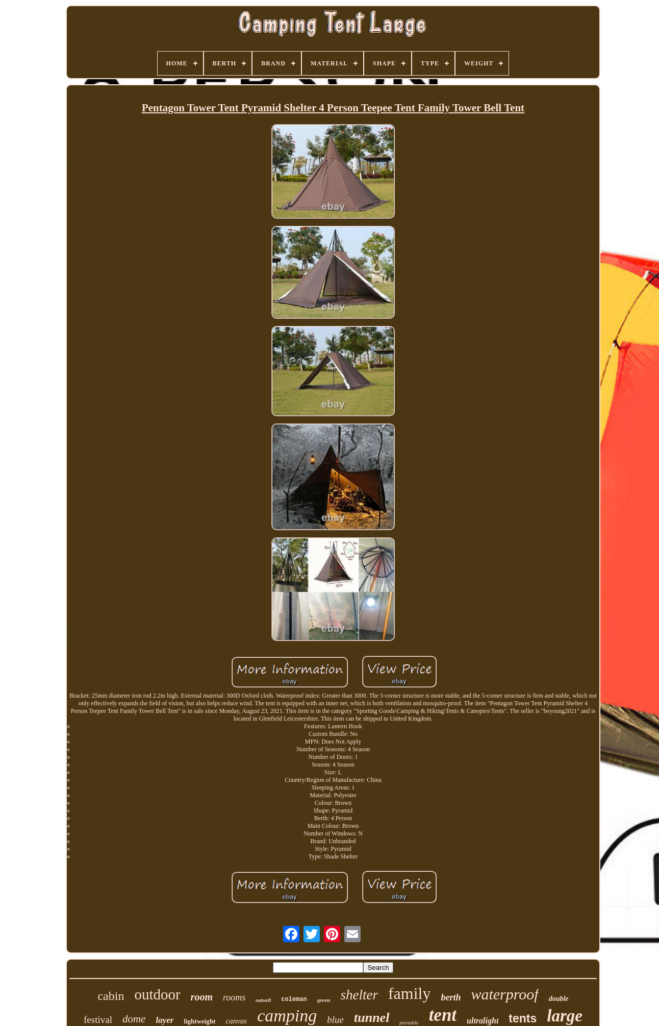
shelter (359, 995)
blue (335, 1019)
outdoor (157, 994)
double (559, 999)
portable (408, 1022)
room (202, 997)
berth (451, 997)
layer (164, 1020)
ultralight (482, 1020)
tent (443, 1015)
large (564, 1016)
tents (523, 1018)
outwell (263, 1000)
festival (98, 1019)
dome (134, 1019)
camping (287, 1015)
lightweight (199, 1021)
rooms (234, 997)
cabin (110, 996)
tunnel (371, 1017)
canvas (236, 1021)
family (409, 993)
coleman (294, 999)
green (324, 1000)
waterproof (504, 994)
